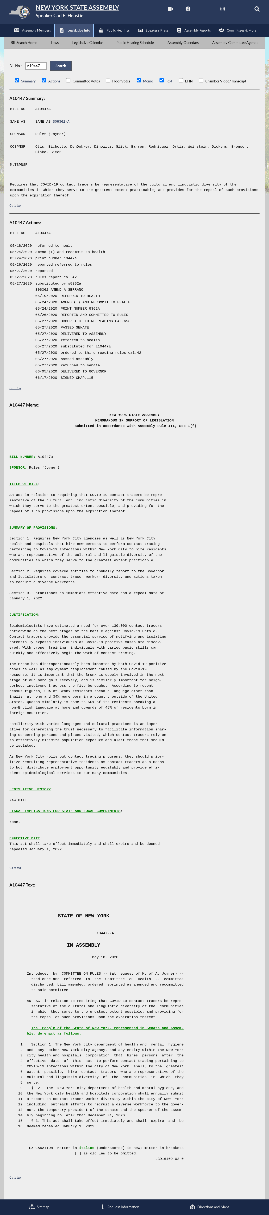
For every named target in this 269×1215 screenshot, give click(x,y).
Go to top (15, 213)
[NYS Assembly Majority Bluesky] (234, 10)
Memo (148, 89)
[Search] (252, 10)
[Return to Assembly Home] (70, 13)
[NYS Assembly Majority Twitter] (199, 10)
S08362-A (61, 129)
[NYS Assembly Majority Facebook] (182, 10)
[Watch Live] (164, 10)
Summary (28, 89)
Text (168, 89)
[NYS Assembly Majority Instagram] (217, 10)
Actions (54, 89)
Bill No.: (15, 72)
